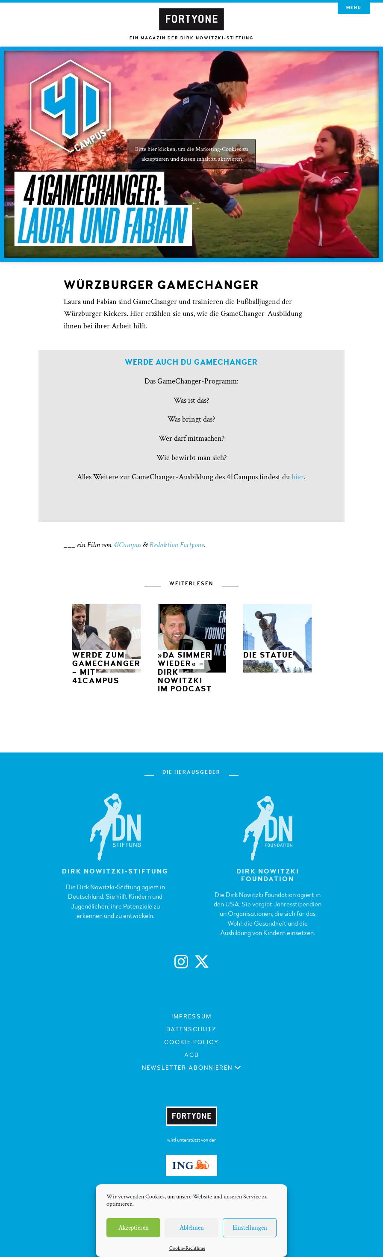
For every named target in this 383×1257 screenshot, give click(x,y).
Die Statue (268, 655)
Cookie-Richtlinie (187, 1248)
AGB (191, 1055)
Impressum (191, 1016)
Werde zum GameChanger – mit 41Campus (106, 667)
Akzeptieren (133, 1228)
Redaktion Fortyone (176, 545)
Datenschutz (191, 1029)
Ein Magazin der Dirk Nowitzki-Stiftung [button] (191, 38)
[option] (106, 646)
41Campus (127, 545)
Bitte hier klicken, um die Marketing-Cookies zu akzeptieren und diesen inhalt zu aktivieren (191, 154)
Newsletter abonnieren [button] (192, 1067)
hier (298, 477)
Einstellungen (250, 1228)
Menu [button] (354, 7)
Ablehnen (192, 1228)
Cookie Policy (191, 1042)
